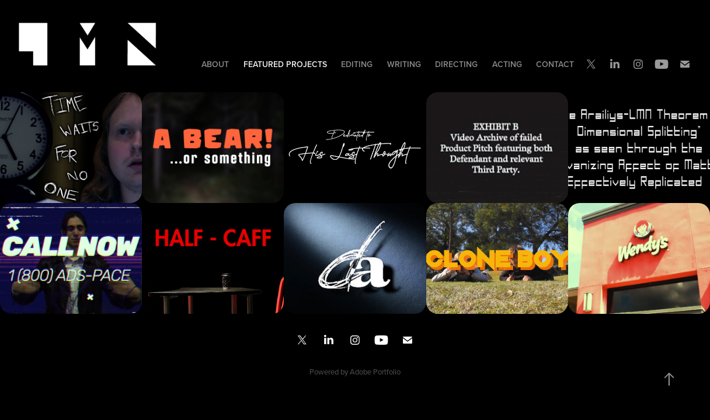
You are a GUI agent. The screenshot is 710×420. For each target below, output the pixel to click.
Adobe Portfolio (375, 371)
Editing (357, 64)
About (215, 64)
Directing (456, 64)
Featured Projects (285, 64)
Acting (507, 64)
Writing (404, 64)
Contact (555, 64)
